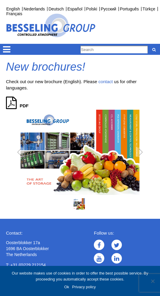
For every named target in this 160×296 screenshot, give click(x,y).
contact (105, 81)
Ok (66, 287)
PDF (17, 105)
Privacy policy (84, 287)
